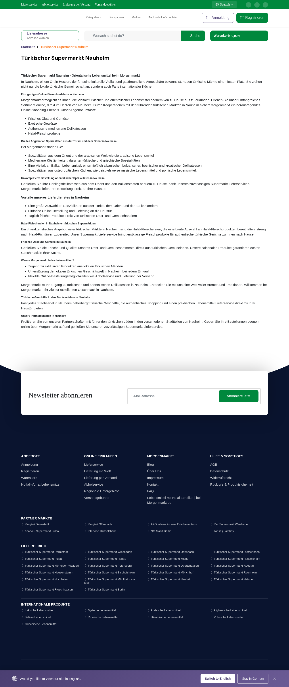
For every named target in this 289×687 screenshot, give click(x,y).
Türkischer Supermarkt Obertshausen (173, 565)
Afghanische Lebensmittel (228, 610)
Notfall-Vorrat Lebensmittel (40, 484)
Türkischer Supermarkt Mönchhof (170, 572)
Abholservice (50, 4)
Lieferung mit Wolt (97, 471)
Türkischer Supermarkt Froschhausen (47, 589)
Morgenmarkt (31, 100)
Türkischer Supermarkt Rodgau (232, 565)
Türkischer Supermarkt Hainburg (232, 579)
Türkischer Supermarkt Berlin (104, 589)
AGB (213, 464)
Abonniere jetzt (238, 396)
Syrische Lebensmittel (100, 610)
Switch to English (218, 678)
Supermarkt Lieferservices (230, 184)
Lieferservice (29, 4)
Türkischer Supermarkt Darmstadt (44, 552)
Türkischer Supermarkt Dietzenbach (235, 552)
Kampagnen (116, 17)
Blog (150, 464)
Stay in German (253, 678)
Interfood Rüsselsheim (100, 531)
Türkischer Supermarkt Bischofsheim (109, 572)
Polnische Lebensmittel (226, 617)
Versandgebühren (105, 4)
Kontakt (153, 484)
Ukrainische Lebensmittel (165, 617)
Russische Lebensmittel (101, 617)
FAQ (150, 491)
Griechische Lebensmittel (39, 624)
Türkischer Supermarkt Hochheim (44, 579)
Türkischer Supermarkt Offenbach (170, 552)
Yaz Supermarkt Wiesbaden (229, 524)
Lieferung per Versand (76, 4)
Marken (136, 17)
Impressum (155, 478)
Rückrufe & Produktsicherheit (231, 484)
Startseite (28, 47)
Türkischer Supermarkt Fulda (41, 558)
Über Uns (154, 471)
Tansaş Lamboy (222, 531)
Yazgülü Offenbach (98, 524)
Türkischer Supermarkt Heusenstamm (47, 572)
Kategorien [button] (93, 17)
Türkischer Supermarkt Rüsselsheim (235, 558)
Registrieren (252, 17)
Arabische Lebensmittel (164, 610)
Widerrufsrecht (221, 478)
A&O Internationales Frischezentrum (172, 524)
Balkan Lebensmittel (66, 165)
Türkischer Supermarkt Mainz (167, 558)
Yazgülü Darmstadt (35, 524)
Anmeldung (29, 464)
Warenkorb (29, 478)
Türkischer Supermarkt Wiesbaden (108, 552)
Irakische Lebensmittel (37, 610)
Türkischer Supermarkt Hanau (105, 558)
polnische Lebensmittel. (179, 170)
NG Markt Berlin (159, 531)
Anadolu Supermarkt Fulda (40, 531)
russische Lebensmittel (138, 170)
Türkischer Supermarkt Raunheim (233, 572)
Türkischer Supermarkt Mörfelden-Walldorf (50, 565)
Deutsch (223, 4)
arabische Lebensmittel (136, 155)
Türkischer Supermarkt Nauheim (169, 579)
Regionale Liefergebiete (163, 17)
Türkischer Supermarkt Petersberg (108, 565)
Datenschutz (219, 471)
